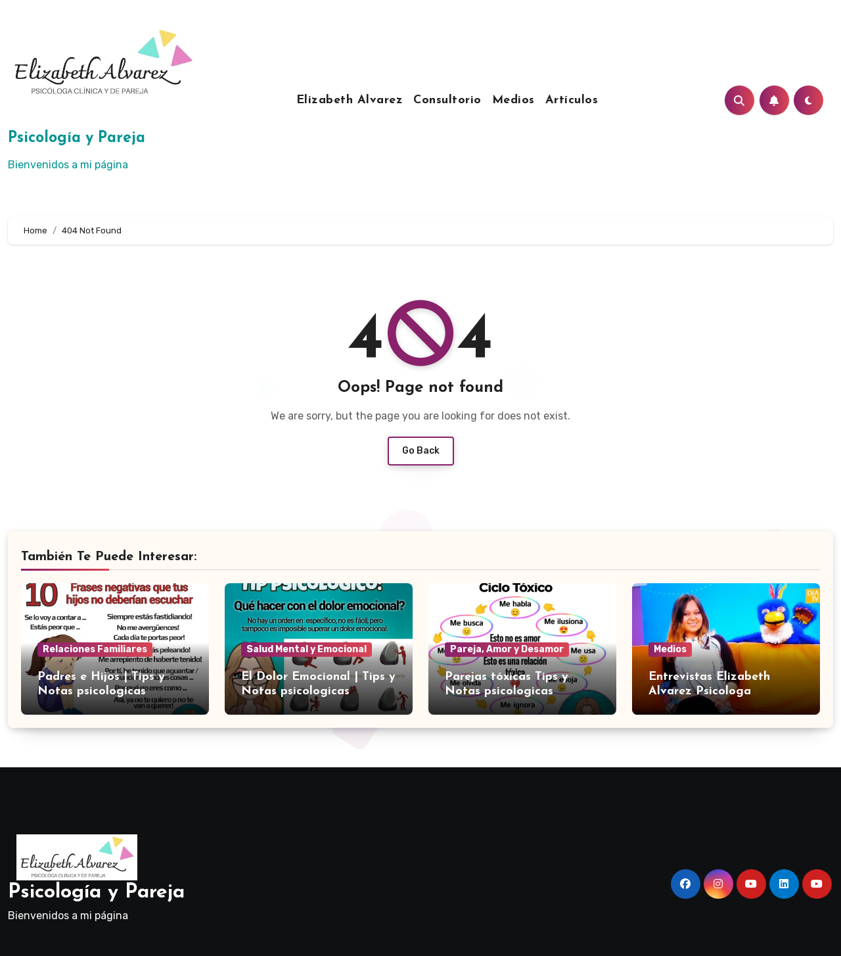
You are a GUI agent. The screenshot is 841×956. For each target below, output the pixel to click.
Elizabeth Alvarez (349, 100)
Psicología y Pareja (76, 138)
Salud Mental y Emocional (306, 649)
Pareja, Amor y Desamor (507, 649)
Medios (513, 100)
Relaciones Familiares (95, 649)
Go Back (421, 450)
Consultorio (447, 100)
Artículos (572, 100)
